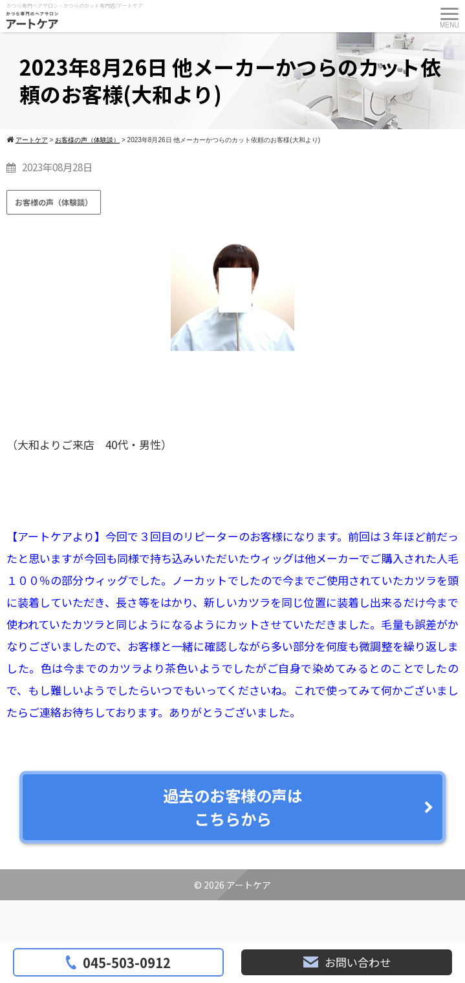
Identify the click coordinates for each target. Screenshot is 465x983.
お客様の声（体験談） (53, 201)
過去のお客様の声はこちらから (233, 807)
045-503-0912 (118, 962)
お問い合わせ (347, 962)
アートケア (248, 884)
